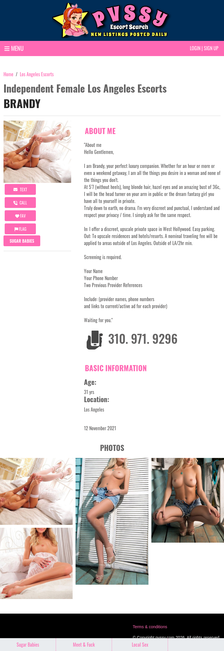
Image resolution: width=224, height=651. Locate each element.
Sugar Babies (22, 241)
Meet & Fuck (84, 644)
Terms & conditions (150, 626)
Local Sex (140, 644)
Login (195, 48)
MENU (14, 48)
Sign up (211, 48)
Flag (20, 229)
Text (20, 189)
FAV (20, 216)
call (20, 202)
